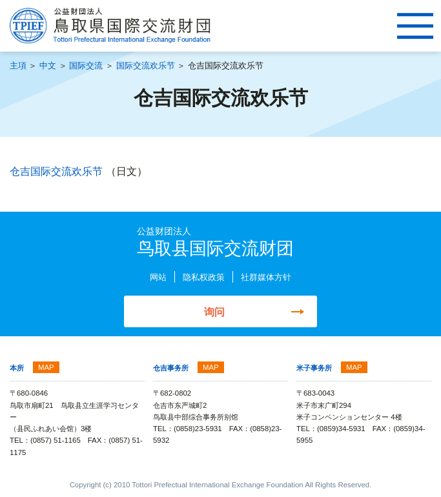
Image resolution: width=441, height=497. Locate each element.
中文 (47, 65)
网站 (158, 277)
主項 (18, 65)
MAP (46, 367)
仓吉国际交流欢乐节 (58, 171)
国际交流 (86, 65)
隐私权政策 (204, 277)
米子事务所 (314, 368)
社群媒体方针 (266, 277)
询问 (214, 312)
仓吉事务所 (171, 368)
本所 (17, 368)
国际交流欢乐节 (145, 65)
